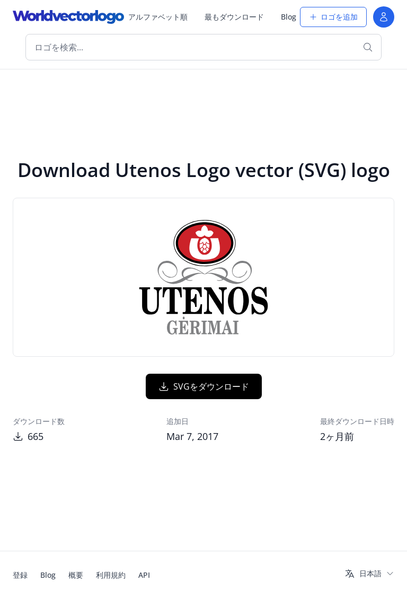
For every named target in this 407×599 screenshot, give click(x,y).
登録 (20, 575)
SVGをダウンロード (203, 386)
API (144, 575)
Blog (288, 17)
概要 (75, 575)
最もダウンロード (234, 17)
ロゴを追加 (333, 17)
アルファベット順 (158, 17)
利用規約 (111, 575)
